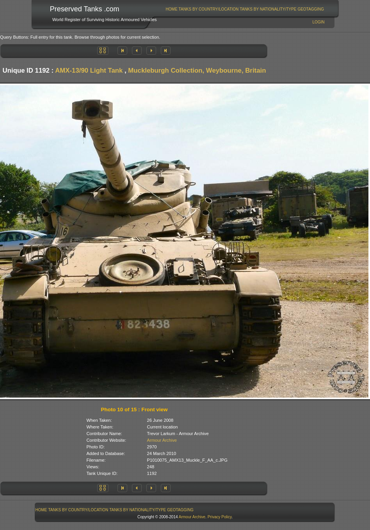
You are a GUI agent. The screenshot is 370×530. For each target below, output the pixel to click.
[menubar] (244, 9)
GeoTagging (310, 9)
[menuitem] (171, 9)
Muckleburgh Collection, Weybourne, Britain (197, 70)
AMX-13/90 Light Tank (89, 70)
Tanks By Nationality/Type (268, 9)
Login (318, 22)
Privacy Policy (220, 517)
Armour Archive (162, 440)
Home (172, 9)
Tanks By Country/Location (209, 9)
